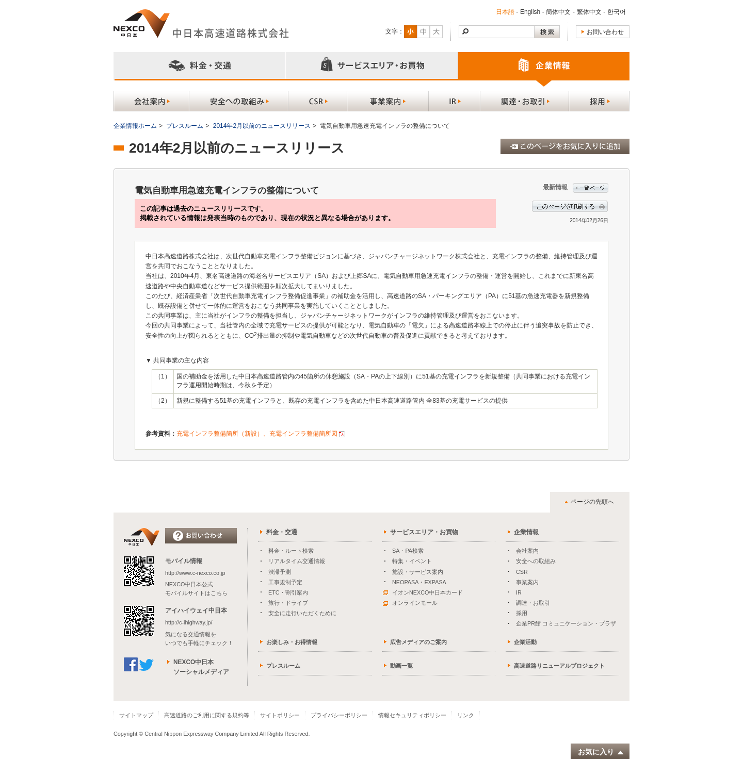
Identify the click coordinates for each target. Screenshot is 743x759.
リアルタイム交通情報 (296, 561)
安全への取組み (536, 561)
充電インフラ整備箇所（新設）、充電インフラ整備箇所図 (256, 433)
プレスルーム (184, 125)
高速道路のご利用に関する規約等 (206, 715)
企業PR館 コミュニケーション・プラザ (566, 623)
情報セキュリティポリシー (412, 715)
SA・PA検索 (408, 551)
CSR (522, 572)
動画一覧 (401, 666)
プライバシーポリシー (339, 715)
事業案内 (527, 582)
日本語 (505, 11)
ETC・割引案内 (288, 592)
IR (519, 592)
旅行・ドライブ (288, 603)
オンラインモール (410, 603)
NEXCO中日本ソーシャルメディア (201, 666)
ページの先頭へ (592, 501)
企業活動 (525, 642)
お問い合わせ (605, 32)
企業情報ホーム (135, 125)
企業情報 (526, 532)
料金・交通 (281, 532)
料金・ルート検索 (291, 551)
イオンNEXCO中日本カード (423, 592)
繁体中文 (589, 11)
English (530, 11)
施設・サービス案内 (417, 572)
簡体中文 (558, 11)
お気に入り (601, 752)
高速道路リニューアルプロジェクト (559, 666)
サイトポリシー (280, 715)
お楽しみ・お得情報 (291, 642)
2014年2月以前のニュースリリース (262, 125)
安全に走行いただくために (302, 613)
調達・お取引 (533, 603)
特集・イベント (412, 561)
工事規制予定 (285, 582)
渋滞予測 (279, 572)
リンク (465, 715)
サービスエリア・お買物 (424, 532)
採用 (521, 613)
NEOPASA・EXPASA (419, 582)
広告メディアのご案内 (418, 642)
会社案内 (527, 551)
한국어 (616, 11)
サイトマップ (136, 715)
